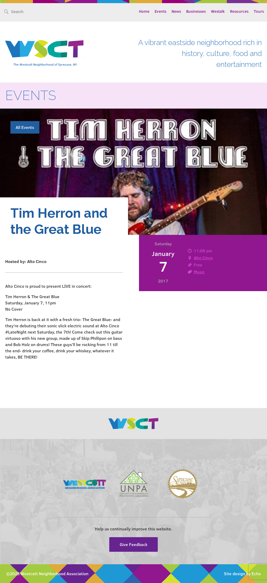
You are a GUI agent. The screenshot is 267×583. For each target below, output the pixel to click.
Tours (259, 11)
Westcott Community (44, 49)
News (176, 11)
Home (144, 11)
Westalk (218, 11)
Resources (239, 11)
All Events (25, 127)
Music (199, 271)
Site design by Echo (242, 573)
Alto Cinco (203, 257)
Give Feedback (133, 544)
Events (160, 11)
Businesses (196, 11)
